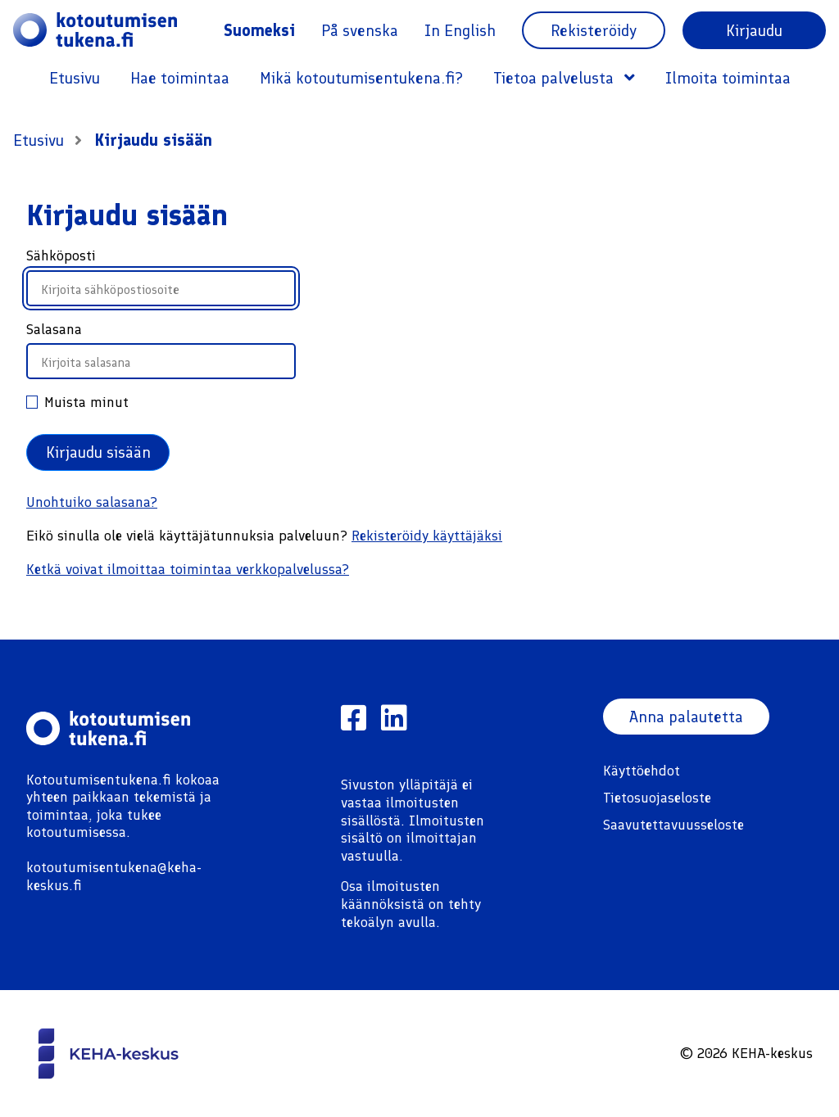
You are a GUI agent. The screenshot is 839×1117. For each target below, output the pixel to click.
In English (460, 30)
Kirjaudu (754, 30)
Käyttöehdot (641, 771)
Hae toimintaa (179, 78)
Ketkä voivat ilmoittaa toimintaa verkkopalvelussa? (187, 569)
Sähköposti (61, 255)
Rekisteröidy (594, 30)
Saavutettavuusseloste (673, 825)
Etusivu (74, 78)
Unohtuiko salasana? (91, 502)
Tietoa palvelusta (564, 78)
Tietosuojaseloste (657, 798)
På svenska (359, 30)
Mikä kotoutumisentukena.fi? (361, 78)
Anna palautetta (686, 716)
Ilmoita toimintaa (728, 78)
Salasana (54, 329)
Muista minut (77, 402)
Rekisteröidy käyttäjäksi (426, 536)
